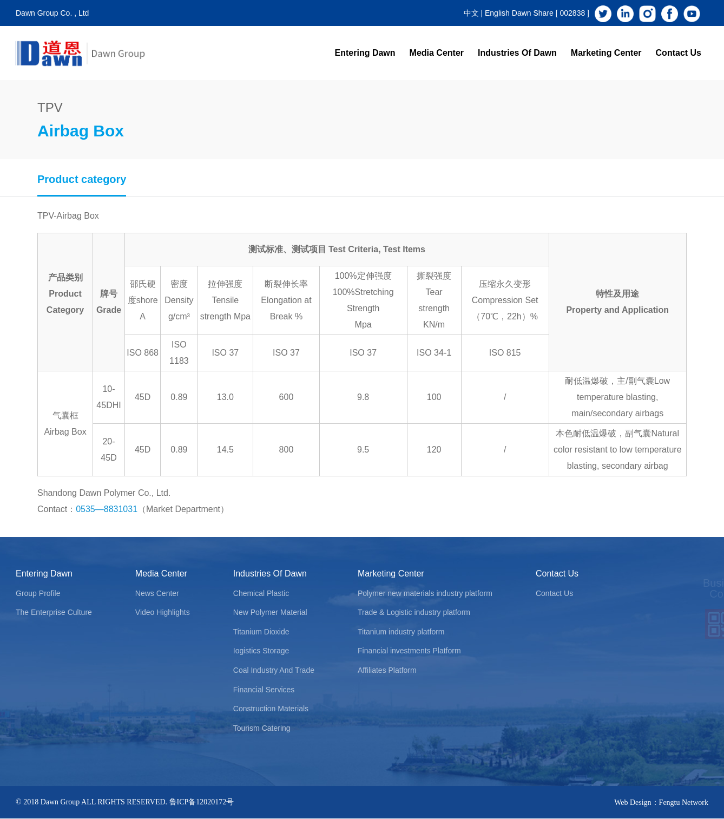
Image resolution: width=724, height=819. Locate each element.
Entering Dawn (365, 52)
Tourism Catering (262, 728)
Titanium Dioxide (261, 631)
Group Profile (38, 593)
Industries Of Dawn (517, 52)
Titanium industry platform (401, 631)
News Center (157, 593)
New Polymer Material (270, 612)
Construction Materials (270, 708)
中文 (471, 13)
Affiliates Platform (387, 670)
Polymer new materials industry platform (425, 593)
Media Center (437, 52)
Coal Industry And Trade (273, 670)
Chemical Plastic (261, 593)
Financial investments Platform (409, 650)
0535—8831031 (106, 509)
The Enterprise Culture (54, 612)
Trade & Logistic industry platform (414, 612)
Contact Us (678, 52)
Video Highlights (162, 612)
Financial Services (264, 689)
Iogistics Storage (261, 650)
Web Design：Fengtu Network (661, 802)
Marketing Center (606, 52)
